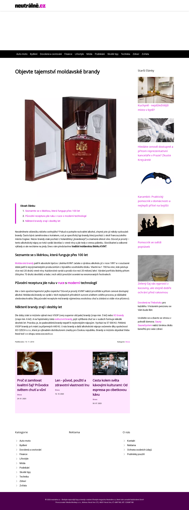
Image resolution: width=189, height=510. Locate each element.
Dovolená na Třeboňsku (150, 302)
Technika (125, 54)
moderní (73, 283)
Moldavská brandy (24, 263)
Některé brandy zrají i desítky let (42, 220)
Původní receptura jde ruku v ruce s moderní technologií (55, 215)
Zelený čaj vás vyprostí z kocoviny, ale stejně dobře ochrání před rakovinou (154, 288)
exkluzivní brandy (63, 319)
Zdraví (136, 54)
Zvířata (145, 54)
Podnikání (100, 54)
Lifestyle (79, 54)
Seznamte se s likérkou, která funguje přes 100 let (52, 210)
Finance (68, 54)
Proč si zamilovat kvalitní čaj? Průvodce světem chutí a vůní (32, 385)
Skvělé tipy (112, 54)
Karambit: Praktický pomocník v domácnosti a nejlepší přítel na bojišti (154, 201)
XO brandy (118, 315)
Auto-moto (21, 54)
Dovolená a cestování (51, 54)
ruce (61, 283)
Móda (89, 54)
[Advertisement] (94, 30)
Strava (127, 342)
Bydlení (33, 54)
